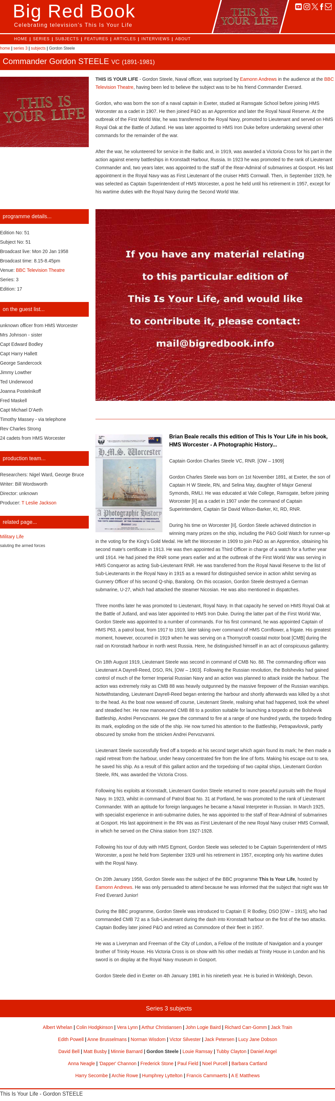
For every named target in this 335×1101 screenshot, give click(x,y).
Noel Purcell (214, 1063)
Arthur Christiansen (161, 1027)
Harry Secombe (91, 1075)
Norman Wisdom (148, 1039)
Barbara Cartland (249, 1063)
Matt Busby (95, 1051)
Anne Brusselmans (107, 1039)
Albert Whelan (57, 1027)
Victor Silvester (185, 1039)
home (5, 48)
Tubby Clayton (231, 1051)
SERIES (41, 39)
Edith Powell (71, 1039)
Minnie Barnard (127, 1051)
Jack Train (281, 1027)
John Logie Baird (203, 1027)
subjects (38, 48)
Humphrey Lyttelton (162, 1075)
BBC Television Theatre (40, 270)
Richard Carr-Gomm (246, 1027)
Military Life (12, 536)
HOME (20, 39)
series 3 (20, 48)
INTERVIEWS (155, 39)
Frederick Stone (157, 1063)
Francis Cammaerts (207, 1075)
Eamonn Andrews (258, 79)
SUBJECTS (67, 39)
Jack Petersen (219, 1039)
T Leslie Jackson (38, 502)
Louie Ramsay (198, 1051)
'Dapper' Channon (117, 1063)
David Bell (68, 1051)
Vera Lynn (127, 1027)
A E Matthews (245, 1075)
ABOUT (183, 39)
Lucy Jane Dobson (257, 1039)
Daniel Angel (263, 1051)
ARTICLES (125, 39)
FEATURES (96, 39)
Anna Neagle (81, 1063)
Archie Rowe (125, 1075)
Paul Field (188, 1063)
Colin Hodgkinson (94, 1027)
